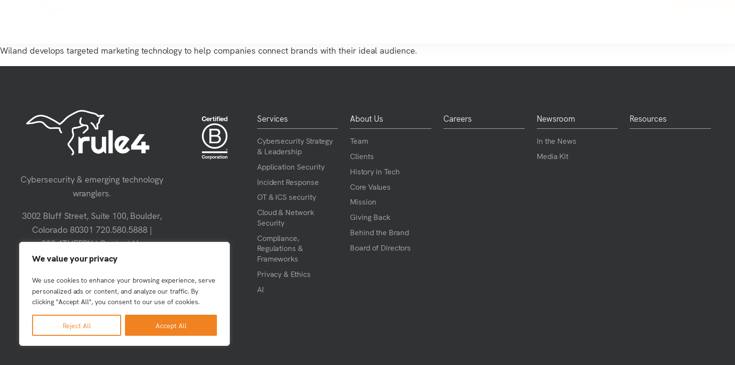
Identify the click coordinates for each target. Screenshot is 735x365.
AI (260, 289)
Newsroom (473, 22)
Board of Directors (380, 247)
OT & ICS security (286, 196)
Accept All (171, 325)
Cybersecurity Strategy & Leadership (295, 145)
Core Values (370, 186)
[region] (124, 294)
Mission (363, 201)
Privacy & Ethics (284, 273)
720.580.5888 (121, 229)
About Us (374, 22)
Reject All (77, 325)
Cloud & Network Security (285, 217)
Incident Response (288, 181)
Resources (528, 21)
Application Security (291, 166)
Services (320, 22)
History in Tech (374, 171)
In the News (557, 140)
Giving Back (370, 216)
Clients (362, 155)
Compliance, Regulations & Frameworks (280, 248)
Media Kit (553, 155)
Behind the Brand (379, 232)
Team (359, 140)
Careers (422, 21)
